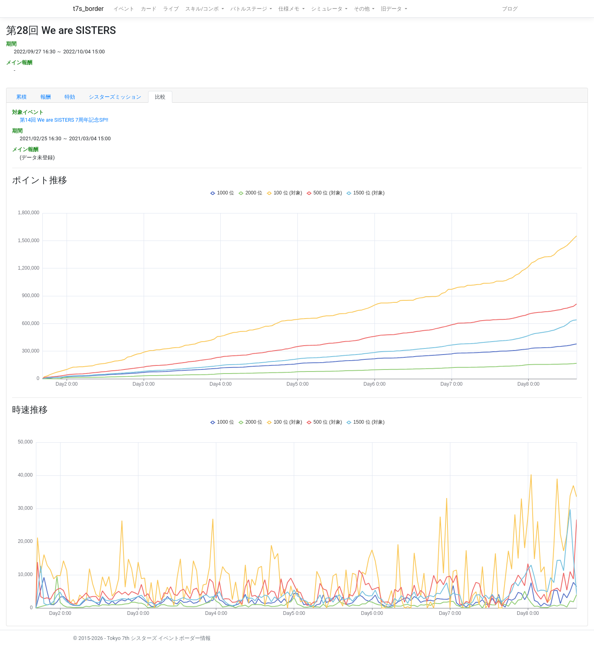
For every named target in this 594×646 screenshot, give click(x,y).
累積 (21, 97)
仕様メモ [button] (289, 9)
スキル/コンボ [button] (202, 9)
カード (149, 9)
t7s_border (88, 9)
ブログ (510, 9)
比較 (160, 97)
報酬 (45, 97)
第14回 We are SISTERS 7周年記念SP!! (64, 120)
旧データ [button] (392, 9)
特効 (70, 97)
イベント (123, 9)
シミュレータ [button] (327, 9)
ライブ (171, 9)
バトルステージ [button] (249, 9)
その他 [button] (362, 9)
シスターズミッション (115, 97)
